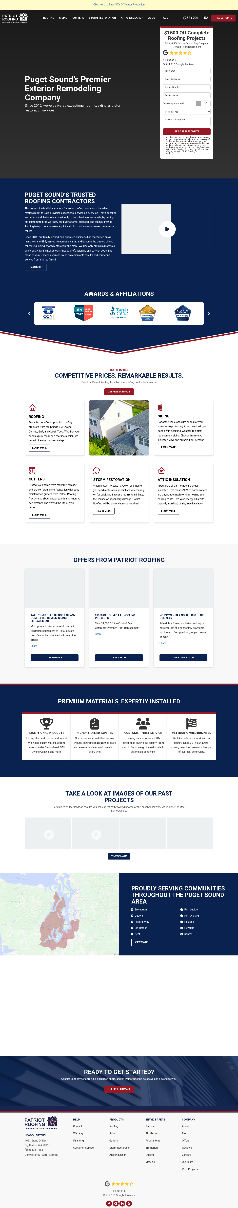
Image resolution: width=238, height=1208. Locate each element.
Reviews (187, 1144)
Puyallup (189, 924)
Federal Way (142, 918)
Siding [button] (64, 18)
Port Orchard (191, 912)
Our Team (187, 1159)
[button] (29, 313)
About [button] (153, 18)
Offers (185, 1137)
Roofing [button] (49, 18)
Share (34, 646)
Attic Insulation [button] (133, 18)
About (185, 1123)
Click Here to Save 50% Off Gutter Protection (119, 5)
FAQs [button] (166, 18)
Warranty (78, 1130)
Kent (137, 931)
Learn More (35, 267)
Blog (184, 1130)
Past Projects (190, 1166)
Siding (112, 1130)
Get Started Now (183, 657)
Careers (186, 1151)
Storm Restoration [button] (103, 18)
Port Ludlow (191, 906)
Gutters (113, 1137)
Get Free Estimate (119, 391)
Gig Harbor (141, 924)
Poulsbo (189, 918)
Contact (77, 1123)
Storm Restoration (119, 1144)
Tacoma (150, 1123)
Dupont (139, 912)
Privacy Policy (176, 153)
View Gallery (119, 852)
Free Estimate (223, 18)
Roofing (113, 1123)
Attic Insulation (117, 1151)
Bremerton (141, 906)
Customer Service (83, 1144)
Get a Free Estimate (187, 131)
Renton (188, 931)
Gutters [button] (79, 18)
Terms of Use (203, 151)
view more (141, 939)
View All (150, 1159)
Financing (78, 1137)
